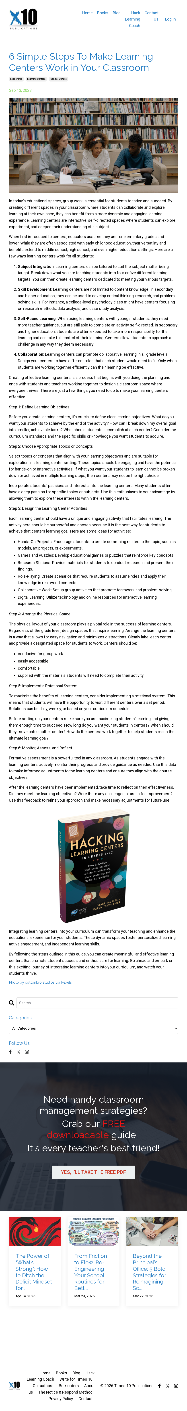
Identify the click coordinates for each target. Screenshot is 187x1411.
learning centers (36, 79)
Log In (170, 19)
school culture (58, 79)
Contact (85, 1399)
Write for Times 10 (76, 1380)
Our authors (43, 1387)
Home (87, 12)
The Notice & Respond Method (65, 1393)
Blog (116, 12)
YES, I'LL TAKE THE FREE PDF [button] (93, 1173)
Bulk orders (69, 1387)
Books (102, 12)
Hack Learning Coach (132, 19)
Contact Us (151, 15)
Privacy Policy (61, 1399)
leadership (16, 79)
